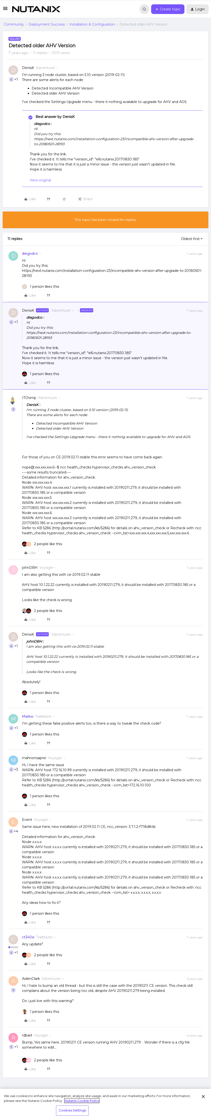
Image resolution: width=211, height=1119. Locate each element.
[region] (105, 1104)
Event (27, 819)
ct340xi (28, 937)
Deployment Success (46, 24)
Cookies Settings (72, 1110)
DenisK (28, 68)
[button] (5, 10)
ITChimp (29, 398)
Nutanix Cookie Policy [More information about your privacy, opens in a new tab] (82, 1101)
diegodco (30, 253)
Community (14, 24)
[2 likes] (42, 544)
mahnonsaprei (34, 758)
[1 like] (40, 286)
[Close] (203, 1096)
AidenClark (31, 978)
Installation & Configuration (92, 24)
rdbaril (27, 1035)
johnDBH (30, 567)
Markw (27, 716)
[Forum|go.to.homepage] (36, 9)
